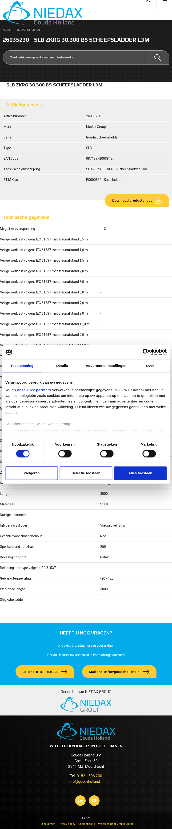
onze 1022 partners (34, 390)
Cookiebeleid (86, 823)
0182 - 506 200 (89, 776)
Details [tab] (62, 366)
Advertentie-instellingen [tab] (106, 366)
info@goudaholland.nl (86, 781)
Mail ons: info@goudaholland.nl (114, 672)
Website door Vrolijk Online (116, 823)
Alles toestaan (140, 473)
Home (6, 29)
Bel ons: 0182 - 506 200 (40, 672)
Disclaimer (48, 823)
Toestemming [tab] (22, 366)
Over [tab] (150, 366)
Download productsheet (132, 200)
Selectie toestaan (86, 473)
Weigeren (32, 473)
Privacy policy (66, 823)
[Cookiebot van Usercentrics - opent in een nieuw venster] (146, 352)
